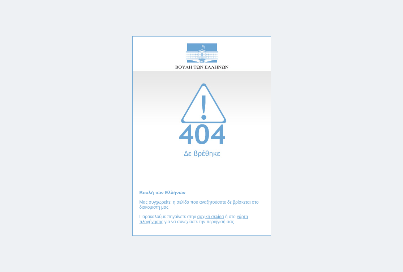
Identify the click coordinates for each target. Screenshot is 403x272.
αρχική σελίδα (210, 216)
